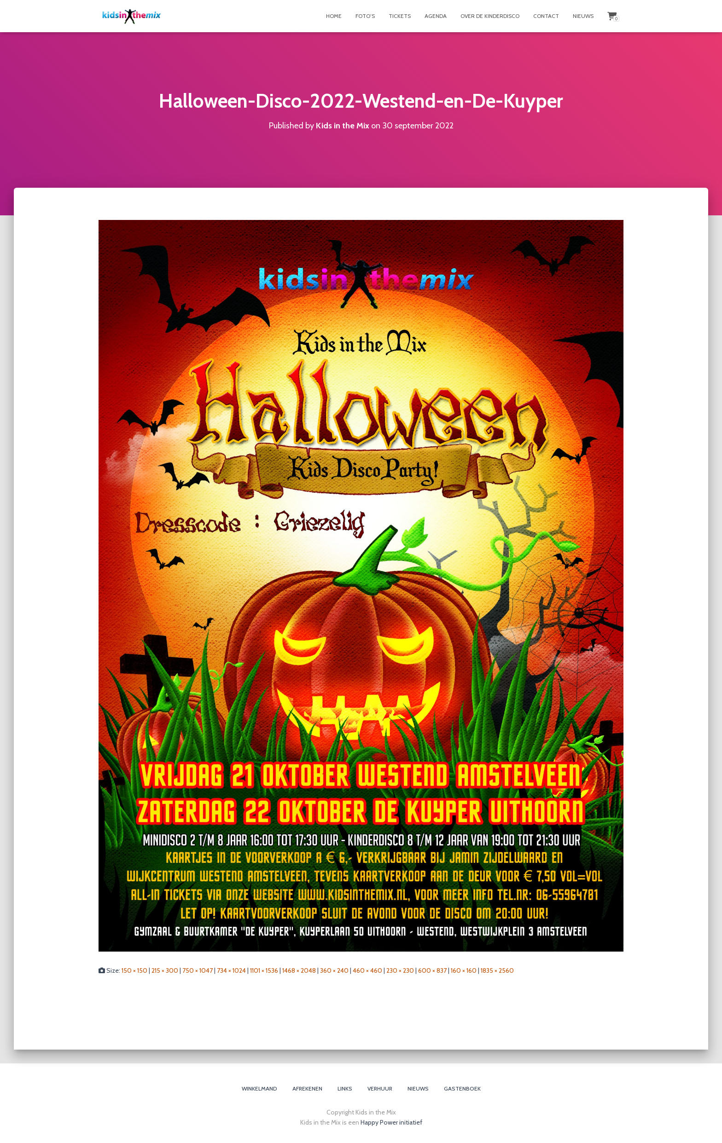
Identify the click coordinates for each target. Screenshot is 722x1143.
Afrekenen (307, 1088)
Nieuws (583, 15)
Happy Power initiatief (391, 1122)
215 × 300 (164, 970)
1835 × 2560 (497, 970)
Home (334, 15)
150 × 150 (134, 970)
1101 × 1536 (264, 970)
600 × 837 (432, 970)
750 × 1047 (197, 970)
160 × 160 (464, 970)
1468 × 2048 (299, 970)
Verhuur (379, 1088)
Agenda (436, 15)
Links (345, 1088)
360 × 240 (334, 970)
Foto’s (365, 15)
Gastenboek (462, 1088)
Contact (546, 15)
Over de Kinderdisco (489, 15)
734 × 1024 (231, 970)
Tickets (400, 15)
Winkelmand (259, 1088)
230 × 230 (400, 970)
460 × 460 (367, 970)
